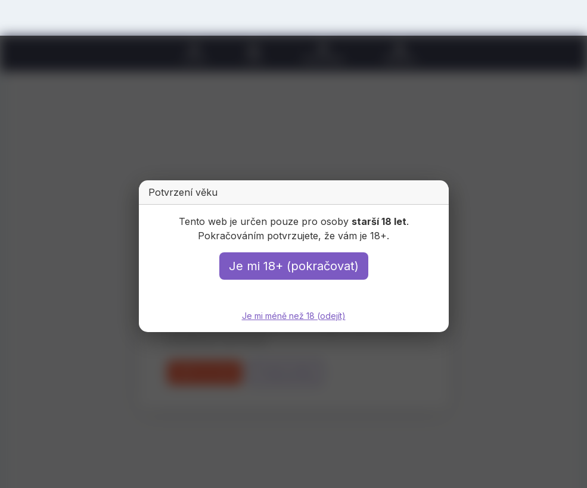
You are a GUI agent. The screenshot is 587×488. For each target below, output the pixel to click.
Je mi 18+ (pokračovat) (294, 266)
